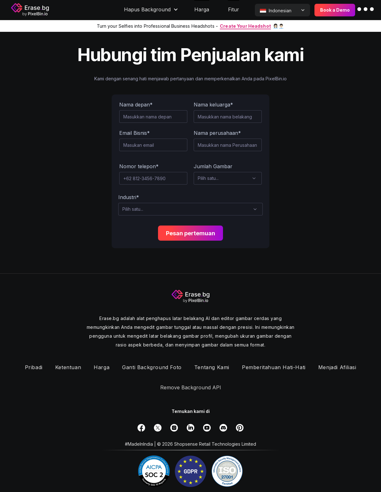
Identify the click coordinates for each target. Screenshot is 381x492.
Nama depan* (136, 104)
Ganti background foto (152, 367)
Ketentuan (68, 367)
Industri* (128, 197)
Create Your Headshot (245, 26)
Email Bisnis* (134, 132)
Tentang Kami (211, 367)
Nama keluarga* (213, 104)
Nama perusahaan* (217, 132)
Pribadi (34, 367)
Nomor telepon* (139, 166)
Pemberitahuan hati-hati (274, 367)
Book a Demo (335, 10)
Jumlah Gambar (213, 166)
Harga (101, 367)
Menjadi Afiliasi (337, 367)
